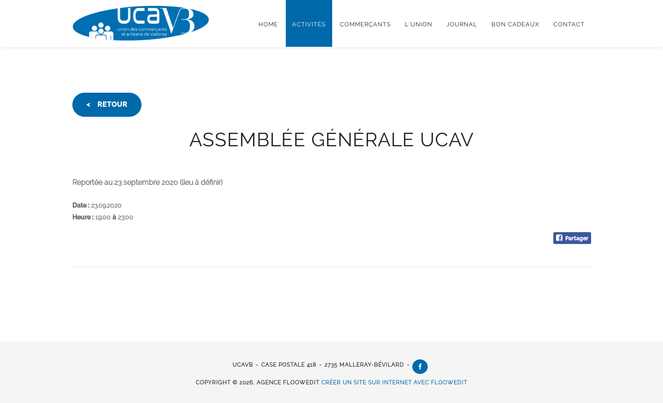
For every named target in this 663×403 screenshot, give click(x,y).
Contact (569, 24)
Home (268, 24)
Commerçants (365, 24)
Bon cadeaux (515, 24)
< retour (106, 104)
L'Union (418, 24)
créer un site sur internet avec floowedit (394, 382)
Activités (309, 24)
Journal (461, 24)
